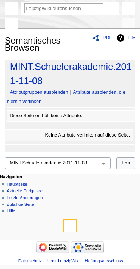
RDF (107, 38)
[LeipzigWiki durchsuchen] (63, 8)
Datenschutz (30, 261)
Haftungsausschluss (104, 261)
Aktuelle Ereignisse (25, 191)
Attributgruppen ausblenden (39, 92)
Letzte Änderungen (25, 197)
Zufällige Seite (20, 204)
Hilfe (130, 38)
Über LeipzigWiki (63, 261)
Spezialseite (11, 24)
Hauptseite (17, 184)
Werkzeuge (128, 24)
